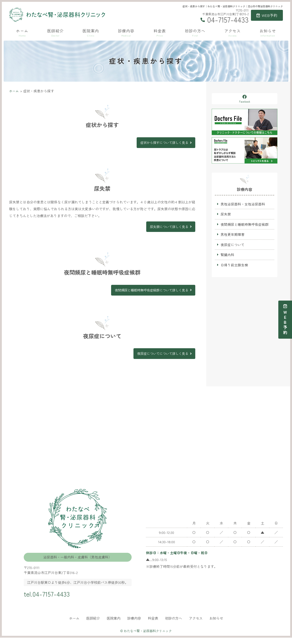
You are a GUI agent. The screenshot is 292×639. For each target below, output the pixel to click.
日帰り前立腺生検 (234, 265)
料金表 (160, 32)
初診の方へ (195, 32)
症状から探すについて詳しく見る (162, 142)
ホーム (22, 32)
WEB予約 (266, 15)
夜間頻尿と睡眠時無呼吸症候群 (245, 224)
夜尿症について (233, 245)
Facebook (244, 99)
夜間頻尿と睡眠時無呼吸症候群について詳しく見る (149, 290)
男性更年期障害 (233, 234)
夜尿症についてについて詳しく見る (160, 354)
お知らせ (268, 32)
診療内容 (126, 32)
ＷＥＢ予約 (285, 319)
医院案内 (91, 32)
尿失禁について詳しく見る (167, 227)
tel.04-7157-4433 (51, 594)
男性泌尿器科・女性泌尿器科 (243, 204)
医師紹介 (55, 32)
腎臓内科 (227, 255)
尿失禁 (226, 214)
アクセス (232, 32)
